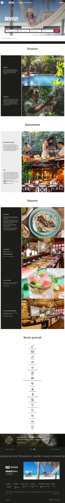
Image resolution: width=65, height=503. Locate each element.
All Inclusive (7, 285)
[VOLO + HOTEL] (21, 484)
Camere (16, 42)
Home (3, 38)
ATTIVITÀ (33, 484)
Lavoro (53, 484)
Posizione (25, 42)
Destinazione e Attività (20, 42)
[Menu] (2, 2)
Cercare (56, 30)
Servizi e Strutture (12, 42)
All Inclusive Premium (9, 316)
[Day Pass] (17, 27)
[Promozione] (46, 31)
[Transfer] (13, 484)
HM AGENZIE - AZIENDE (44, 484)
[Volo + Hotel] (10, 27)
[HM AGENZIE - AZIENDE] (39, 484)
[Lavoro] (50, 484)
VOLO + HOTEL (25, 484)
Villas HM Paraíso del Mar (8, 38)
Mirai (11, 499)
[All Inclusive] (3, 285)
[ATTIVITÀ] (30, 484)
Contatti (34, 42)
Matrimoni (28, 42)
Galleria (31, 42)
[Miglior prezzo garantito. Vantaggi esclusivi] (59, 27)
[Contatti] (5, 484)
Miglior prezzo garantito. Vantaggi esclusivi (51, 27)
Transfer (17, 484)
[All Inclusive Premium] (3, 316)
